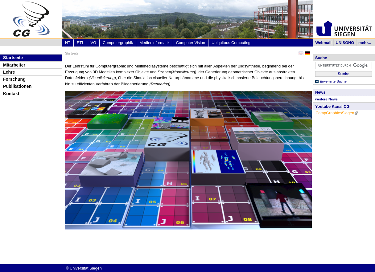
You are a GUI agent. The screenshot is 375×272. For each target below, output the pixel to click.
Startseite (13, 57)
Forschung (14, 79)
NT (67, 42)
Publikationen (17, 86)
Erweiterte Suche (333, 81)
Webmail (323, 42)
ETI (80, 42)
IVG (92, 42)
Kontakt (11, 93)
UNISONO (345, 42)
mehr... (364, 42)
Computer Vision (190, 42)
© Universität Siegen (84, 268)
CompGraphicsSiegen (336, 113)
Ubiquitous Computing (231, 42)
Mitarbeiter (14, 65)
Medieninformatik (154, 42)
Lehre (9, 72)
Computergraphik (118, 42)
